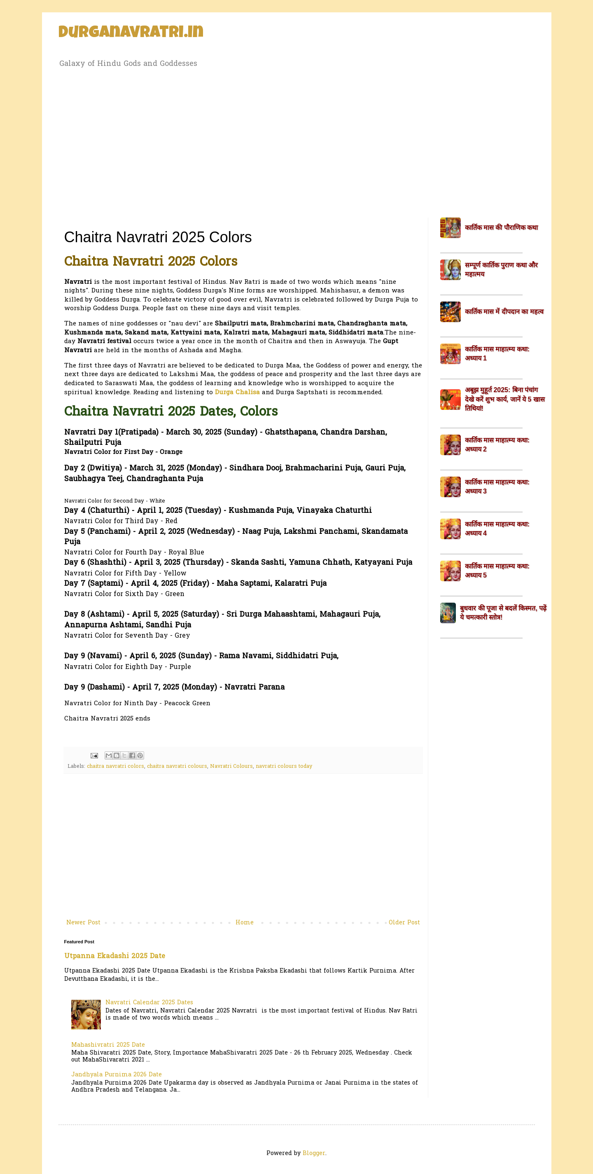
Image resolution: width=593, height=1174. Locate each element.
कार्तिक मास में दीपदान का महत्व (504, 311)
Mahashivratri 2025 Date (108, 1045)
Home (245, 923)
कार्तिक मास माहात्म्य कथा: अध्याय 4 (497, 529)
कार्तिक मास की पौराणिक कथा (501, 227)
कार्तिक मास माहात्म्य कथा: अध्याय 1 (497, 354)
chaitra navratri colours (177, 766)
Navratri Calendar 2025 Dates (149, 1003)
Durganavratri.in (130, 34)
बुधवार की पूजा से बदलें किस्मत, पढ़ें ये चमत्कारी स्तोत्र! (503, 613)
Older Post (404, 923)
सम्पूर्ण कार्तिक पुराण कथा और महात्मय (501, 270)
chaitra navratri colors (115, 766)
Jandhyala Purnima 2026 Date (116, 1075)
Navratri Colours (231, 766)
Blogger (314, 1153)
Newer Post (83, 923)
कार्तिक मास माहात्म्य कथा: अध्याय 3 (497, 487)
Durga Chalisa (237, 393)
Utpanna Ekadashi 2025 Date (114, 956)
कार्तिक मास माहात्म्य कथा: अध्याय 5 (497, 571)
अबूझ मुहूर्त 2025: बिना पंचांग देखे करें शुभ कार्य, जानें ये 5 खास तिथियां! (505, 399)
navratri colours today (284, 766)
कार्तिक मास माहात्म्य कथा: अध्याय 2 (497, 445)
